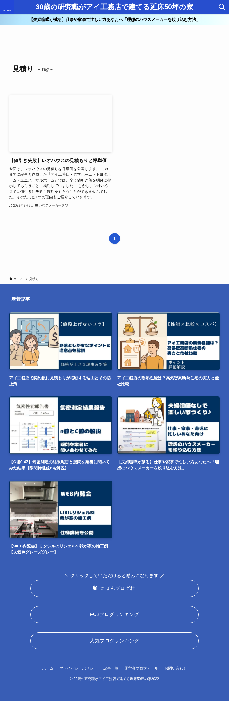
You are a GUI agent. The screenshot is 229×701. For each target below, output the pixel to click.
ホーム (48, 668)
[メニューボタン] (7, 7)
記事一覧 (110, 668)
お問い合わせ (175, 668)
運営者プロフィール (141, 668)
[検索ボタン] (222, 7)
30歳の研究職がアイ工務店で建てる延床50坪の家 (114, 6)
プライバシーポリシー (78, 668)
